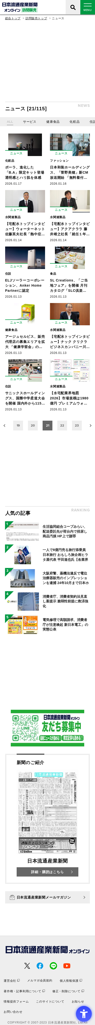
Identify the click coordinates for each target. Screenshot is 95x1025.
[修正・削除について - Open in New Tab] (68, 991)
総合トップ (13, 18)
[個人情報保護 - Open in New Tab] (71, 980)
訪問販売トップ (36, 18)
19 (18, 425)
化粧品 (75, 121)
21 (47, 425)
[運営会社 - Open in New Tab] (12, 980)
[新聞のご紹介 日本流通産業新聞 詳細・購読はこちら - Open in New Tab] (47, 819)
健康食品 (53, 121)
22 (62, 425)
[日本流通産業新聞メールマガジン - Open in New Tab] (47, 897)
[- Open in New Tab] (47, 728)
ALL (10, 121)
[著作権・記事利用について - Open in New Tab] (24, 991)
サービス (29, 121)
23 (77, 425)
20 (33, 425)
